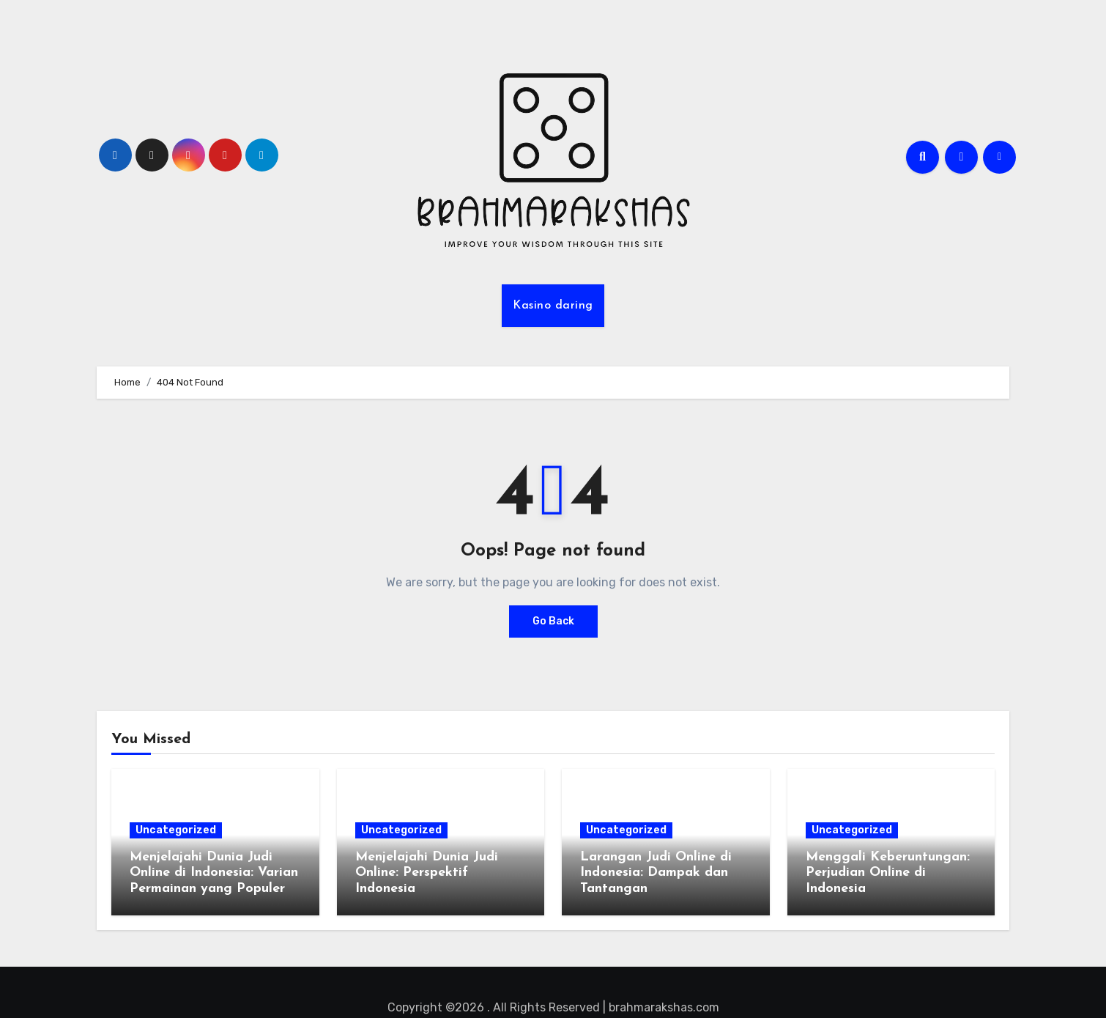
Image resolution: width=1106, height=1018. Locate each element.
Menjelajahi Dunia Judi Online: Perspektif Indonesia (426, 873)
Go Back (553, 621)
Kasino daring (553, 305)
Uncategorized (176, 830)
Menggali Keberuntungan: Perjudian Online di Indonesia (888, 873)
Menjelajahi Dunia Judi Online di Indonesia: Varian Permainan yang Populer (214, 873)
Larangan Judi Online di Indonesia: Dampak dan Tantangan (656, 873)
